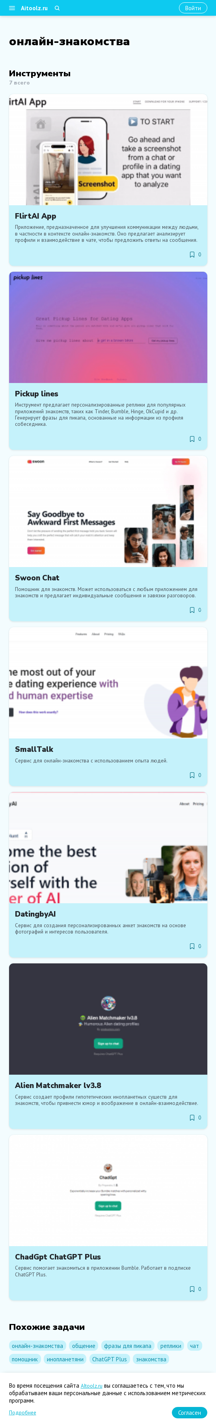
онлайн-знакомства (37, 1346)
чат (194, 1346)
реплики (170, 1346)
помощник (25, 1359)
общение (83, 1346)
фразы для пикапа (127, 1346)
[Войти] (193, 8)
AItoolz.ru (91, 1386)
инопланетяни (65, 1359)
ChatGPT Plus (109, 1359)
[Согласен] (189, 1412)
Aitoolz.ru (34, 8)
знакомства (151, 1359)
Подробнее (22, 1412)
